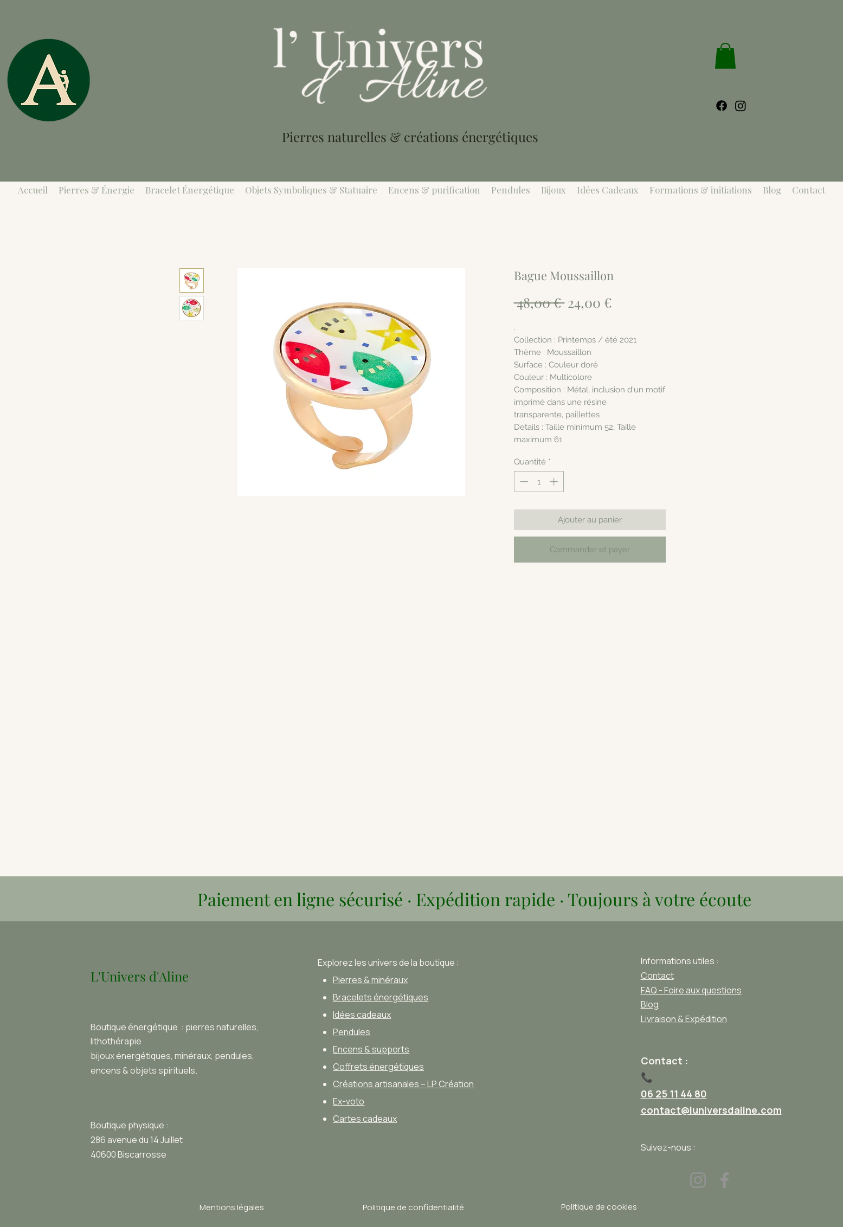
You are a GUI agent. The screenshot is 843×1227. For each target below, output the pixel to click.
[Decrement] (523, 482)
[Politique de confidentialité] (413, 1207)
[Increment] (555, 482)
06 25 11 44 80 (674, 1093)
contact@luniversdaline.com (711, 1109)
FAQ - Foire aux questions (691, 990)
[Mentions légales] (232, 1207)
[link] (725, 56)
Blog (650, 1004)
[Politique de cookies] (599, 1207)
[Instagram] (698, 1180)
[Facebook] (724, 1180)
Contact (657, 975)
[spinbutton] (539, 482)
